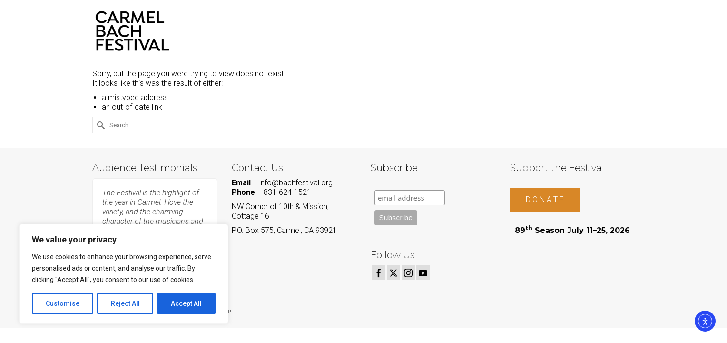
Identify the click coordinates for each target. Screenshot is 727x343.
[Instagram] (408, 272)
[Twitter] (393, 272)
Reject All (125, 303)
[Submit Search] (99, 125)
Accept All (186, 303)
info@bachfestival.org (296, 182)
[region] (123, 274)
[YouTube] (423, 272)
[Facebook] (378, 272)
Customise (62, 303)
